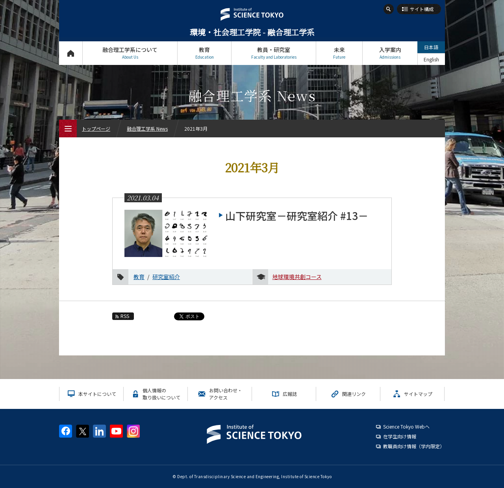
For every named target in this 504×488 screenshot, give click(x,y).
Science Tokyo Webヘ (406, 426)
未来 (339, 53)
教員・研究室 (274, 53)
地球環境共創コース (297, 277)
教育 (204, 53)
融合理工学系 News (147, 128)
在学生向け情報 (399, 436)
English (431, 59)
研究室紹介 (166, 277)
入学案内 (390, 53)
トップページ (70, 53)
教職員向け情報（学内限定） (414, 446)
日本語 (431, 47)
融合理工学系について (130, 53)
